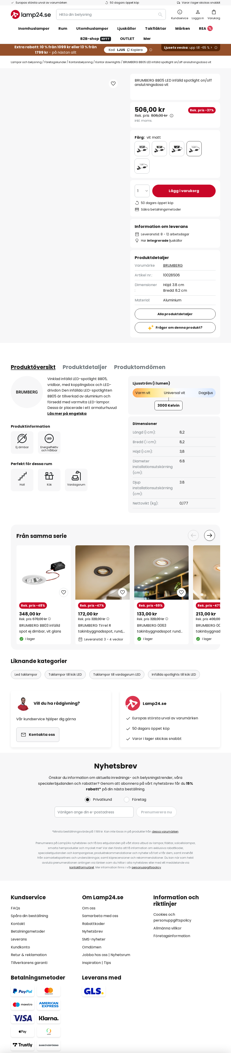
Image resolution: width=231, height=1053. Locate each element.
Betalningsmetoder (28, 931)
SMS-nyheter (94, 939)
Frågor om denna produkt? (179, 327)
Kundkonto (20, 947)
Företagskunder (55, 62)
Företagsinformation (171, 935)
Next (209, 535)
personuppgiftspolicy (146, 867)
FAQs (15, 908)
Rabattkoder (93, 923)
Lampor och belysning (26, 62)
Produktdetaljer (85, 367)
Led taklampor (26, 674)
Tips (107, 962)
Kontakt (18, 923)
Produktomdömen (140, 367)
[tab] (33, 367)
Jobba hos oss (95, 954)
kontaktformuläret (81, 867)
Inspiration (91, 962)
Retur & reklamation (29, 954)
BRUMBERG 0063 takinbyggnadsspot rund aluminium (158, 628)
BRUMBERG (173, 265)
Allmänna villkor (167, 928)
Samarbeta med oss (100, 915)
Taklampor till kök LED (65, 674)
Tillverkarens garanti (29, 962)
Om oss (88, 908)
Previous (193, 535)
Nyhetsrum (120, 954)
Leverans (19, 939)
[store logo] (31, 14)
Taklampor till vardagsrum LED (117, 674)
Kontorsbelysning (81, 62)
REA (206, 29)
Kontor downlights (107, 62)
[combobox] (111, 14)
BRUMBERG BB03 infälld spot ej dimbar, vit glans (40, 628)
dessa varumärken (165, 831)
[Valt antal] (142, 191)
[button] (113, 83)
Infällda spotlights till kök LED (174, 674)
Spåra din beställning (29, 915)
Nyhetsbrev (92, 931)
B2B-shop (95, 38)
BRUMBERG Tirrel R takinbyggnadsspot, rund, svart (100, 628)
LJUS (126, 50)
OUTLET (127, 38)
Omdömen (91, 947)
